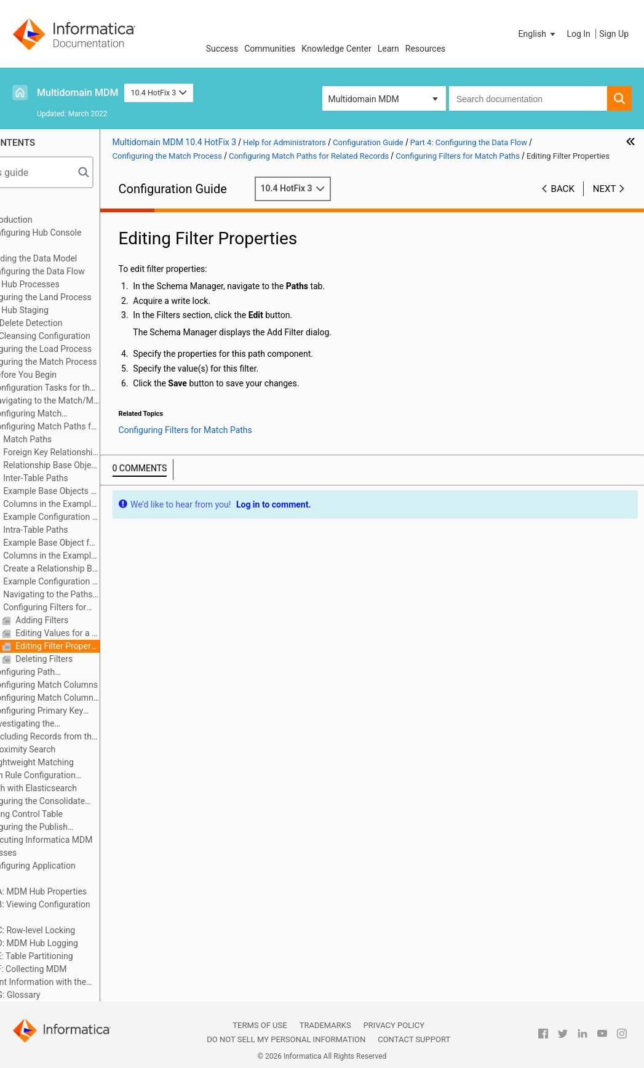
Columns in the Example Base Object (112, 555)
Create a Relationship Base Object (112, 568)
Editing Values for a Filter (118, 633)
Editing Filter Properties (118, 646)
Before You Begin (84, 375)
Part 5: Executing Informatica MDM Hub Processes (87, 846)
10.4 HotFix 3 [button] (158, 92)
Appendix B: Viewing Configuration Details (86, 910)
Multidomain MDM (77, 92)
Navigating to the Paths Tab (102, 595)
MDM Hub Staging (74, 310)
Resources (425, 49)
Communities (269, 49)
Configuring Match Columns (104, 685)
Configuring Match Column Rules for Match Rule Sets (97, 698)
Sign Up (614, 34)
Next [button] (604, 201)
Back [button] (562, 201)
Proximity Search (83, 749)
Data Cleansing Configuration (95, 336)
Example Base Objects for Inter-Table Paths (112, 491)
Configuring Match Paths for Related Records (100, 427)
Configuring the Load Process (95, 349)
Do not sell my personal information (286, 1039)
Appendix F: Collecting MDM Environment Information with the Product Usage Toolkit (84, 976)
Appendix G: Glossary (61, 995)
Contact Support (414, 1039)
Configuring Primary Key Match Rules (92, 711)
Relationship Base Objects (112, 465)
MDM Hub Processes (79, 284)
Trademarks (325, 1025)
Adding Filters (102, 620)
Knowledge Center (336, 49)
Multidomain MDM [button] (363, 99)
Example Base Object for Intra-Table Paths (112, 543)
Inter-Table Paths (96, 478)
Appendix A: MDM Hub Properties (84, 891)
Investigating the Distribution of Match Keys (89, 724)
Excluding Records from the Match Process (105, 736)
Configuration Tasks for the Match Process (97, 388)
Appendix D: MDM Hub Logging (80, 943)
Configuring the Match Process (98, 362)
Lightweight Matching (92, 762)
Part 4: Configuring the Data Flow (83, 271)
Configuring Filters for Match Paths (99, 608)
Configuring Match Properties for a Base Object (92, 414)
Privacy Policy (394, 1025)
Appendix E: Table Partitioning (77, 956)
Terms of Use (260, 1025)
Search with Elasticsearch (88, 788)
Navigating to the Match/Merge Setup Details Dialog (105, 400)
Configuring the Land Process (95, 297)
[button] (538, 34)
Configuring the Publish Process (77, 828)
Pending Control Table (81, 814)
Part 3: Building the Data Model (79, 258)
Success (222, 49)
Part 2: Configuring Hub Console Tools (81, 239)
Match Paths (88, 439)
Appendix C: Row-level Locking (78, 930)
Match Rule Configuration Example (81, 776)
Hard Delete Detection (81, 323)
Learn (388, 49)
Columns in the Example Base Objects (112, 504)
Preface (35, 207)
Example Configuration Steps (112, 517)
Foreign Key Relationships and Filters (112, 452)
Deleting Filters (104, 659)
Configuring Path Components (78, 673)
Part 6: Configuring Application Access (78, 872)
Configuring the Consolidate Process (86, 802)
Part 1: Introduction (57, 220)
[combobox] (528, 98)
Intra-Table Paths (96, 530)
